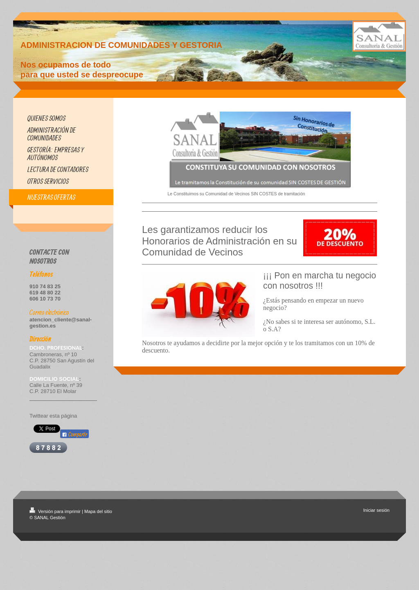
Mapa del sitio (98, 511)
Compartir (74, 434)
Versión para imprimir (55, 511)
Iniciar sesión (376, 510)
